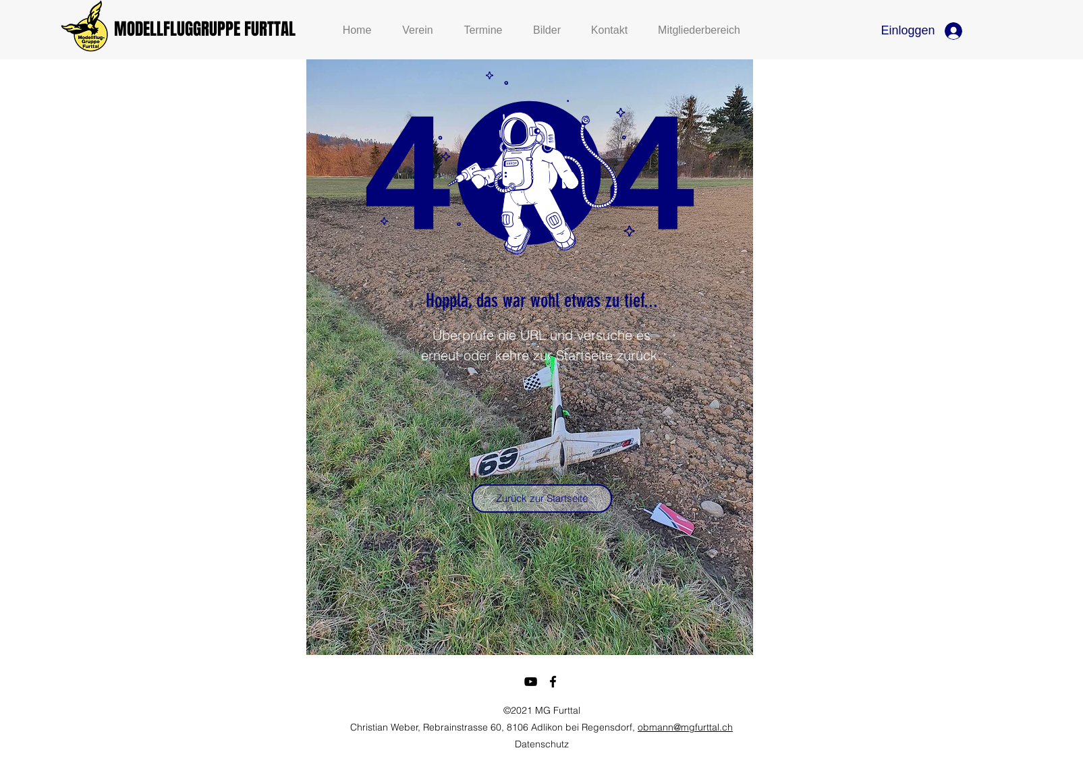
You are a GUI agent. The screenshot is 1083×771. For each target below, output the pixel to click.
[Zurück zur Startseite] (542, 498)
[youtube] (530, 681)
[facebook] (553, 681)
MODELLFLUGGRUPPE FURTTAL (205, 29)
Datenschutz (542, 744)
